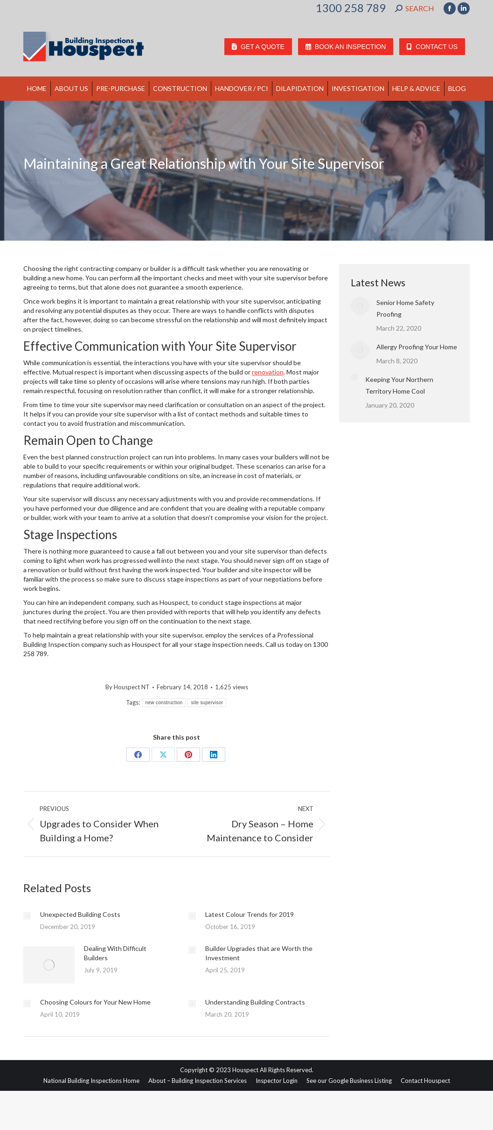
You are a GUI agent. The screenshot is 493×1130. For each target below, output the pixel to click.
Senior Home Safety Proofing (405, 308)
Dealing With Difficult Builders (115, 953)
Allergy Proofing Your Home (416, 347)
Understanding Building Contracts (255, 1002)
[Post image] (27, 916)
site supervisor (207, 702)
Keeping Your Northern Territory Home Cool (399, 385)
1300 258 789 (351, 8)
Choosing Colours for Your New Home (95, 1002)
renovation (268, 372)
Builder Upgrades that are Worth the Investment (258, 953)
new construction (164, 702)
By (127, 687)
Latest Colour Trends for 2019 (249, 914)
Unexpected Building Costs (80, 914)
